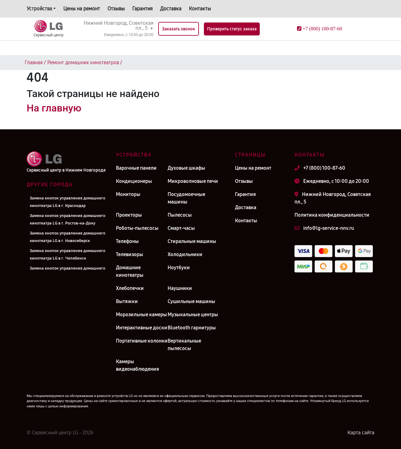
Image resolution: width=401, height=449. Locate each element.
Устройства (39, 9)
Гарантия (142, 9)
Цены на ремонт (81, 9)
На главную (54, 108)
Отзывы (116, 9)
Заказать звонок (178, 29)
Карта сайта (360, 433)
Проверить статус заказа (232, 29)
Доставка (170, 9)
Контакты (200, 9)
